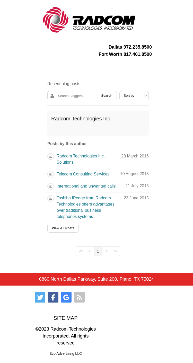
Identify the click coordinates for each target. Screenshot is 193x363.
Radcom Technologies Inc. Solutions (81, 159)
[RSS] (79, 297)
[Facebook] (53, 297)
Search (106, 96)
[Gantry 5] (89, 19)
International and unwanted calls (86, 186)
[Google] (66, 297)
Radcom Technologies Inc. (81, 118)
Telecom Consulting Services (83, 174)
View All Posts (63, 228)
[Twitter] (40, 297)
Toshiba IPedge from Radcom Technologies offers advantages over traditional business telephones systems (86, 207)
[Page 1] (98, 251)
